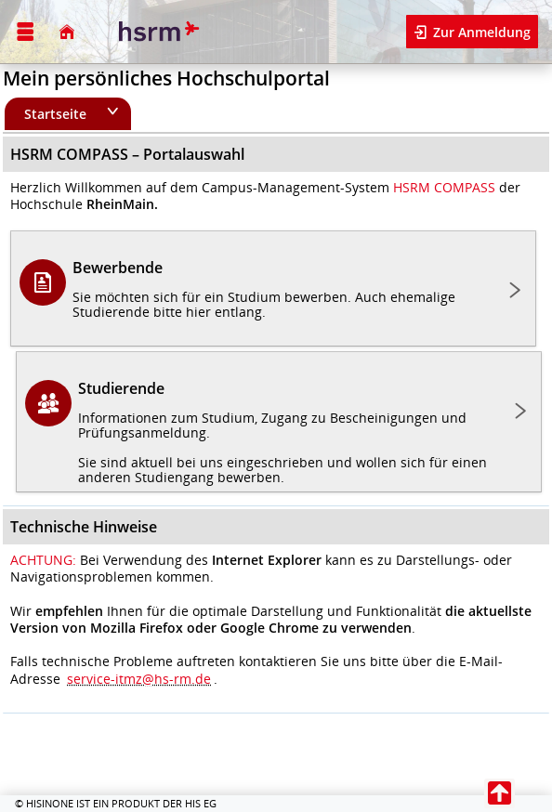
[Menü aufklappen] (25, 32)
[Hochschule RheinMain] (156, 31)
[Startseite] (67, 31)
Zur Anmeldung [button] (480, 32)
